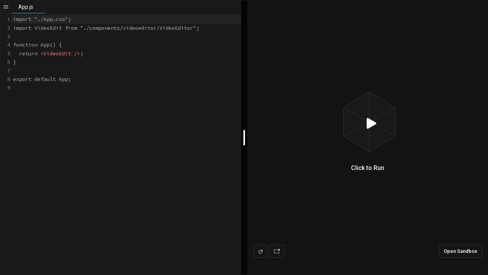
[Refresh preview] (260, 251)
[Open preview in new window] (277, 251)
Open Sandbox (460, 251)
